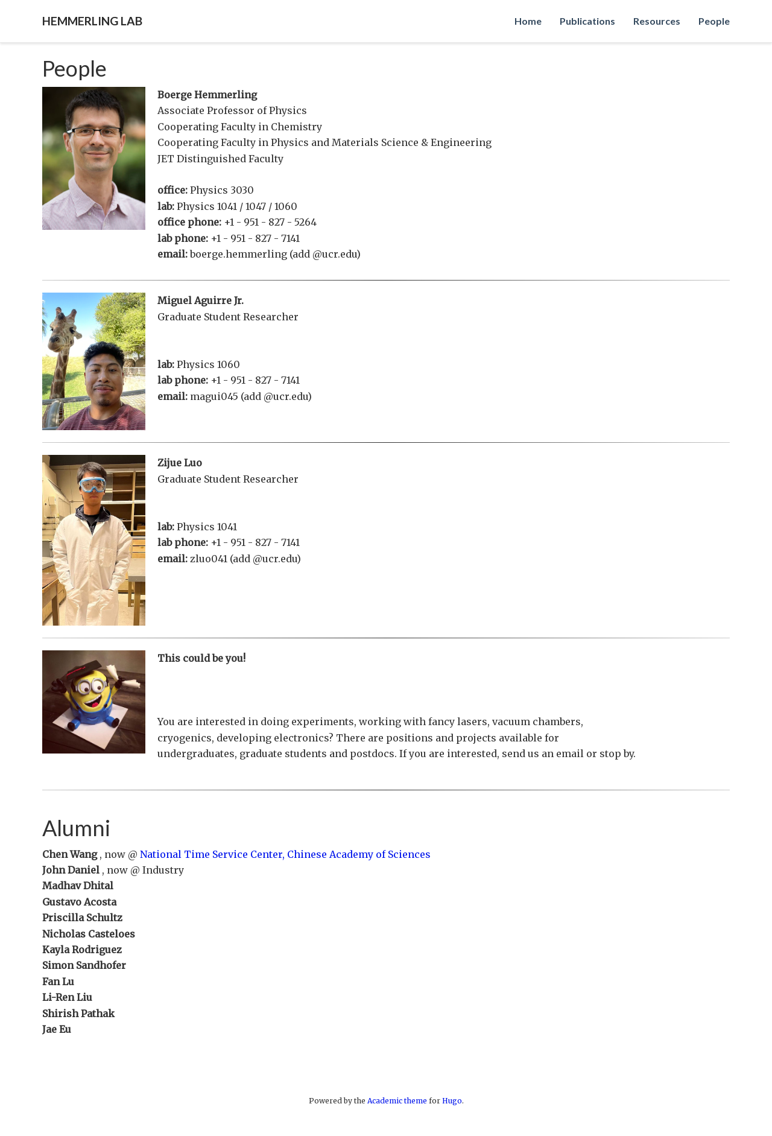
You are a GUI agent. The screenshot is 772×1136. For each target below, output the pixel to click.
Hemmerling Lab (92, 21)
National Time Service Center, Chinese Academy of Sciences (285, 854)
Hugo (452, 1100)
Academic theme (397, 1100)
